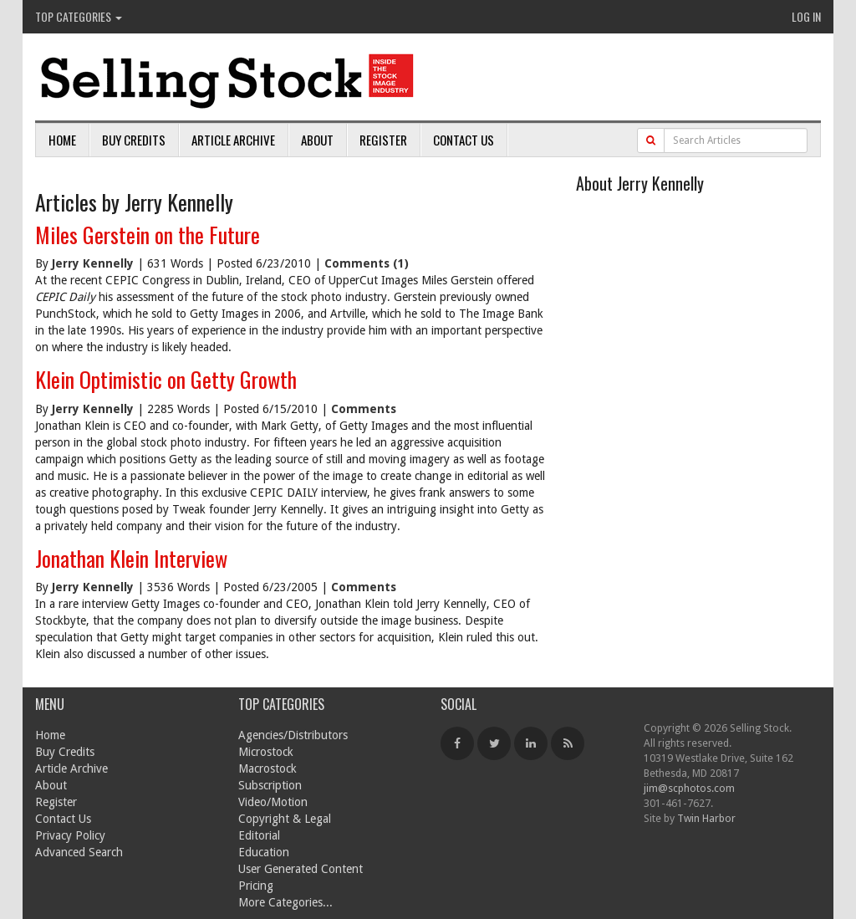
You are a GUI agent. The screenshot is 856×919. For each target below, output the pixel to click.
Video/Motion (273, 802)
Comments (363, 409)
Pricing (255, 885)
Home (62, 139)
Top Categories (78, 16)
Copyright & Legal (284, 818)
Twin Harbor (706, 818)
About (317, 139)
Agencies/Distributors (293, 735)
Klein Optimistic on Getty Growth (166, 379)
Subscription (270, 785)
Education (263, 852)
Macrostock (267, 768)
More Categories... (285, 902)
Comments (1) (366, 263)
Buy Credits (134, 139)
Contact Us (463, 139)
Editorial (259, 835)
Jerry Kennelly (93, 263)
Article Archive (233, 139)
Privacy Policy (70, 835)
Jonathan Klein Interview (131, 558)
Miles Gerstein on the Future (147, 234)
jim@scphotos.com (689, 788)
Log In (806, 16)
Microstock (265, 751)
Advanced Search (79, 852)
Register (383, 139)
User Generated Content (300, 869)
